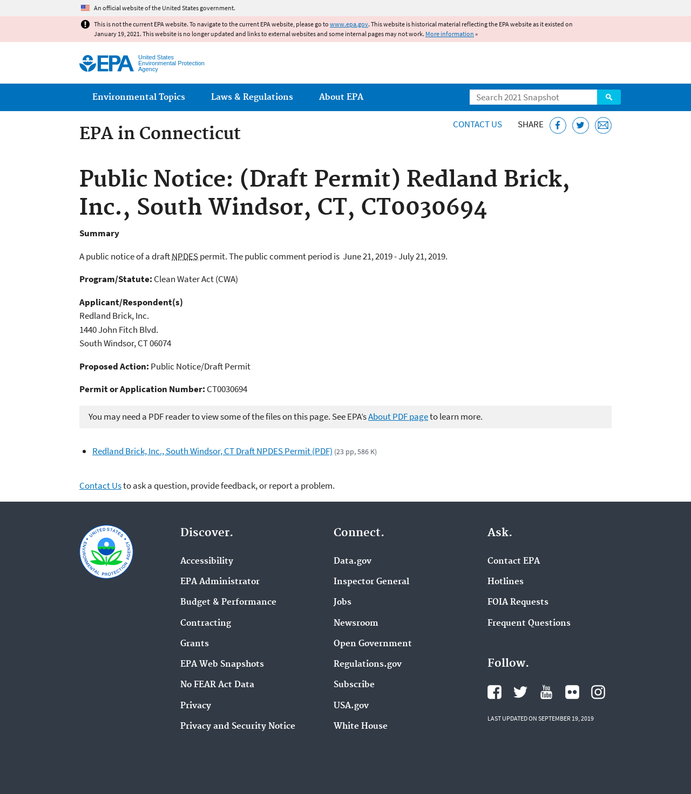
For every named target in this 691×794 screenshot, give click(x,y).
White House (361, 726)
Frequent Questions (529, 623)
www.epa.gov (349, 24)
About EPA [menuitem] (341, 97)
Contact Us (477, 124)
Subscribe (354, 685)
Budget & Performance (228, 602)
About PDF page (398, 416)
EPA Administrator (220, 582)
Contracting (205, 623)
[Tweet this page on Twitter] (580, 125)
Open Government (373, 644)
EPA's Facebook (494, 692)
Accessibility (206, 561)
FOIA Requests (517, 602)
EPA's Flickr (572, 692)
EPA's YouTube (546, 692)
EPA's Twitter (520, 692)
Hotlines (505, 582)
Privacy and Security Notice (237, 726)
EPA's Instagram (598, 692)
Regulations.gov (368, 664)
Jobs (342, 602)
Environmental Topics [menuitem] (138, 97)
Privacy (195, 706)
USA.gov (351, 706)
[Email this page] (603, 125)
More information (449, 34)
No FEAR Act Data (217, 685)
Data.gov (352, 561)
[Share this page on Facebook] (558, 125)
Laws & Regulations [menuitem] (252, 97)
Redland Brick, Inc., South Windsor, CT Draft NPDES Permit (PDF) (212, 451)
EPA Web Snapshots (222, 664)
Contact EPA (513, 561)
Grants (194, 644)
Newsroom (356, 623)
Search (609, 97)
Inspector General (371, 582)
